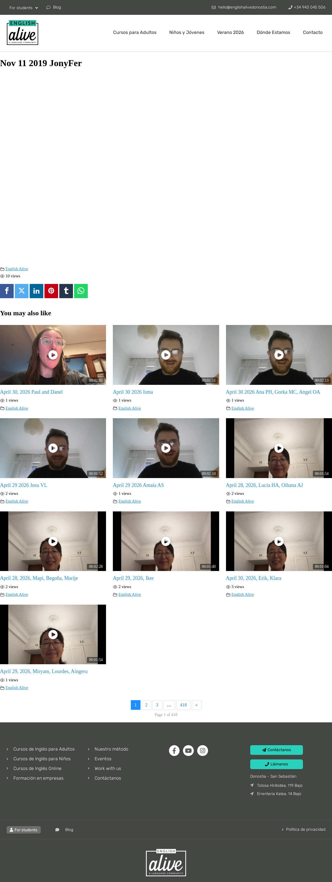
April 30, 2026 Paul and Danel (31, 392)
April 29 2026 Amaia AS (138, 485)
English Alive (17, 269)
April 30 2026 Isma (133, 392)
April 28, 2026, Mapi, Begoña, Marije (39, 578)
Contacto (313, 32)
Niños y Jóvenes (186, 32)
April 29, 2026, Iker (133, 578)
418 (183, 704)
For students (23, 8)
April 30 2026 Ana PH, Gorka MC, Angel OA (273, 392)
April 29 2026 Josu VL (23, 485)
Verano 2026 (230, 32)
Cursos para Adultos (134, 32)
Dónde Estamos (273, 32)
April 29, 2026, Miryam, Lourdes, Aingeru (43, 671)
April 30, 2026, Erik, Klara (253, 578)
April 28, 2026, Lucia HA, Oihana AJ (264, 485)
